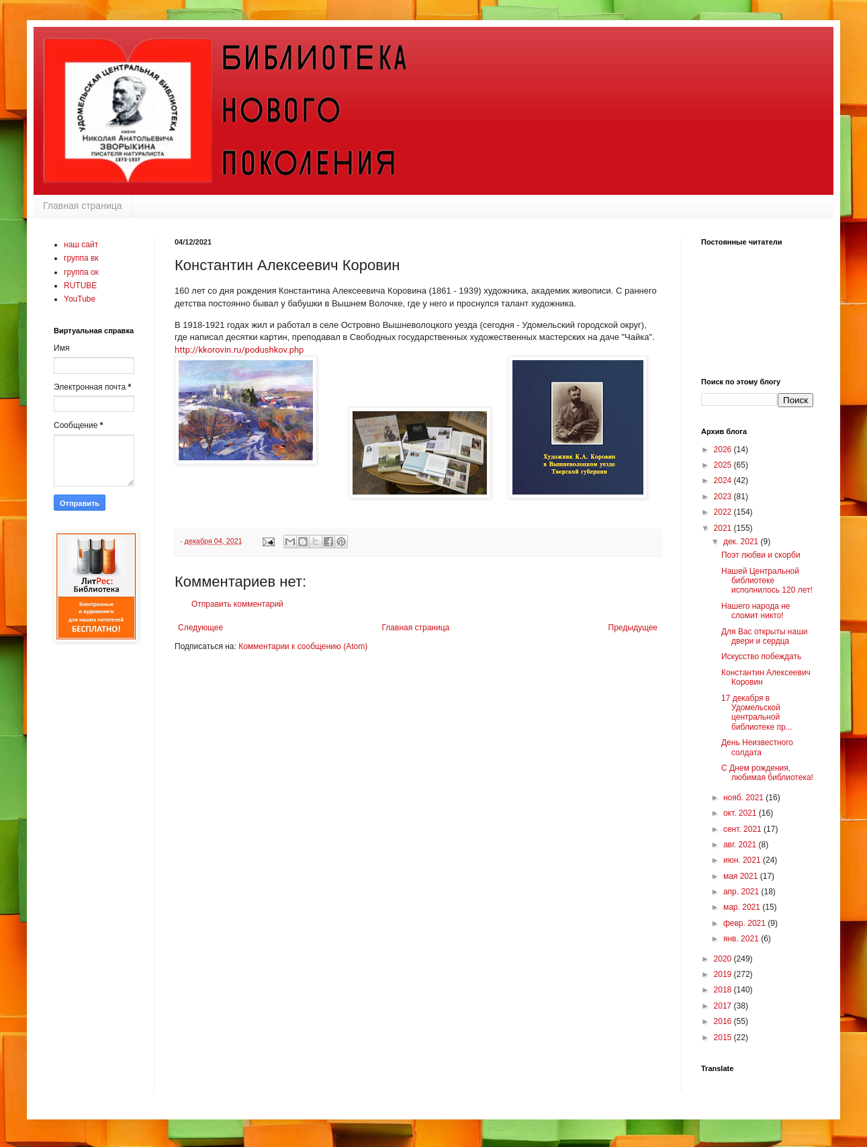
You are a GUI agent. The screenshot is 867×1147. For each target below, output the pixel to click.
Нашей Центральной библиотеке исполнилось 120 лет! (767, 580)
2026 (724, 449)
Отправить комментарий (237, 604)
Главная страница (82, 205)
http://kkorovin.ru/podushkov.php (239, 350)
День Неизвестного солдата (757, 747)
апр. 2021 (742, 891)
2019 (724, 974)
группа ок (81, 272)
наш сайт (81, 244)
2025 (724, 465)
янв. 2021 (742, 938)
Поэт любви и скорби (761, 555)
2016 (724, 1021)
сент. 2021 (743, 829)
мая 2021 (741, 876)
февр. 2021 (745, 923)
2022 (724, 512)
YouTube (79, 299)
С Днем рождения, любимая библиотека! (767, 772)
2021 (724, 528)
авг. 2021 (741, 844)
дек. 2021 (742, 541)
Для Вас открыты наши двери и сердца (764, 636)
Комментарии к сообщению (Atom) (302, 646)
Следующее (200, 627)
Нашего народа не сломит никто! (755, 610)
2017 (724, 1006)
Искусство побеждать (761, 656)
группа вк (81, 258)
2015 (724, 1037)
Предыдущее (632, 627)
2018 (724, 989)
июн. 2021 (743, 860)
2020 (724, 959)
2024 (724, 480)
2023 (724, 496)
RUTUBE (80, 285)
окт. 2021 (741, 813)
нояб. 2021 (744, 797)
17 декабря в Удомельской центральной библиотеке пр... (756, 712)
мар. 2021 (742, 907)
